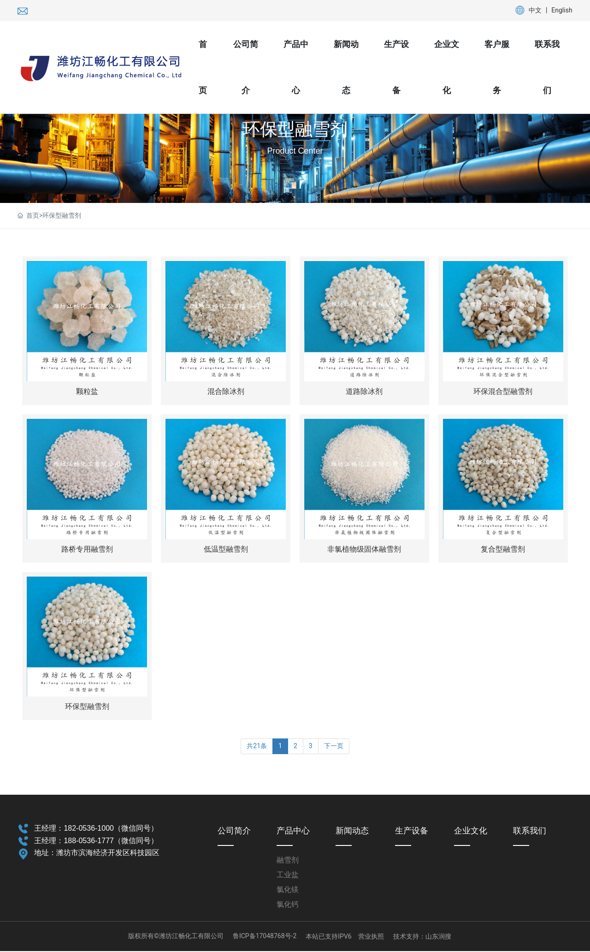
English (561, 10)
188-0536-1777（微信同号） (111, 841)
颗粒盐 (87, 392)
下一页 (333, 747)
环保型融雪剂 (295, 129)
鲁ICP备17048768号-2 (264, 937)
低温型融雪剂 (226, 550)
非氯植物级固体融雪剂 (364, 550)
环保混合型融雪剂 (502, 392)
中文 (535, 10)
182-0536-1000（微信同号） (111, 829)
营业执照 (371, 937)
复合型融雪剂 (503, 550)
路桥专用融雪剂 (87, 550)
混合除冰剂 (225, 392)
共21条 (257, 747)
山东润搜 (438, 937)
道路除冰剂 (364, 392)
